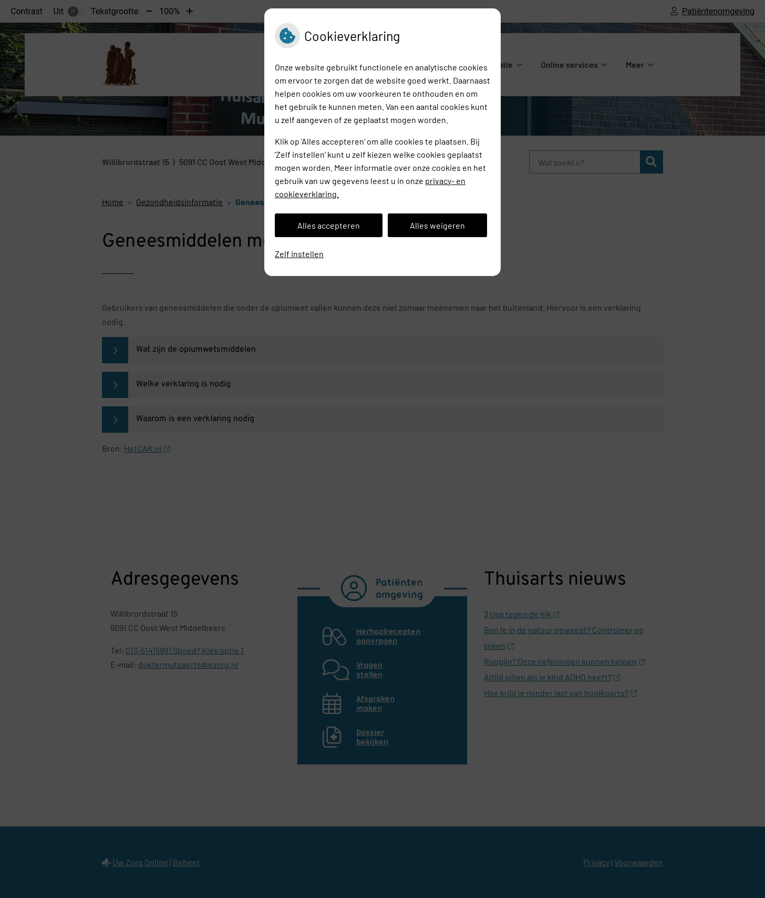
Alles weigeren (437, 225)
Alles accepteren (328, 225)
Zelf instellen (299, 254)
